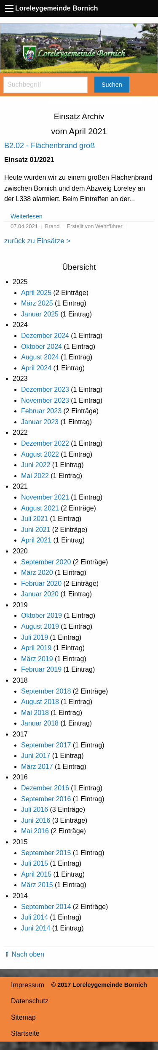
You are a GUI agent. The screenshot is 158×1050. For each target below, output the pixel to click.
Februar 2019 (41, 669)
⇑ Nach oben (24, 954)
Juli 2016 (34, 809)
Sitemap (23, 1017)
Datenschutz (29, 1001)
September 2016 (46, 799)
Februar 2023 (41, 411)
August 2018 (40, 701)
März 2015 (37, 884)
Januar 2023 (40, 421)
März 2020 (37, 572)
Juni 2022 (35, 464)
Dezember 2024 (45, 335)
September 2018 (46, 691)
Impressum (27, 985)
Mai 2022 (35, 475)
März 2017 (37, 766)
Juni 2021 (35, 529)
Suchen (112, 84)
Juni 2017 (35, 755)
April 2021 (36, 540)
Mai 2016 (35, 831)
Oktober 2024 (41, 346)
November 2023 (45, 400)
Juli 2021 (34, 518)
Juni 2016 (35, 820)
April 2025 (36, 292)
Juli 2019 (34, 637)
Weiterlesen (27, 216)
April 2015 (36, 874)
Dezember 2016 (45, 788)
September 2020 (46, 562)
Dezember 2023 (45, 389)
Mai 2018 (35, 712)
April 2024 (36, 368)
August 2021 (40, 508)
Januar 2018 (40, 723)
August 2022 (40, 454)
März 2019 (37, 658)
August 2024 (40, 357)
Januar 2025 (40, 314)
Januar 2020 (40, 594)
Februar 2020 (41, 583)
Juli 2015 (34, 863)
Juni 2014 (35, 928)
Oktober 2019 (41, 615)
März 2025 (37, 303)
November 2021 (45, 497)
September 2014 (46, 906)
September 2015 (46, 852)
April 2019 (36, 647)
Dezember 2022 (45, 443)
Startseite (25, 1033)
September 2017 (46, 745)
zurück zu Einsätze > (37, 241)
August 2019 (40, 626)
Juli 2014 (34, 917)
